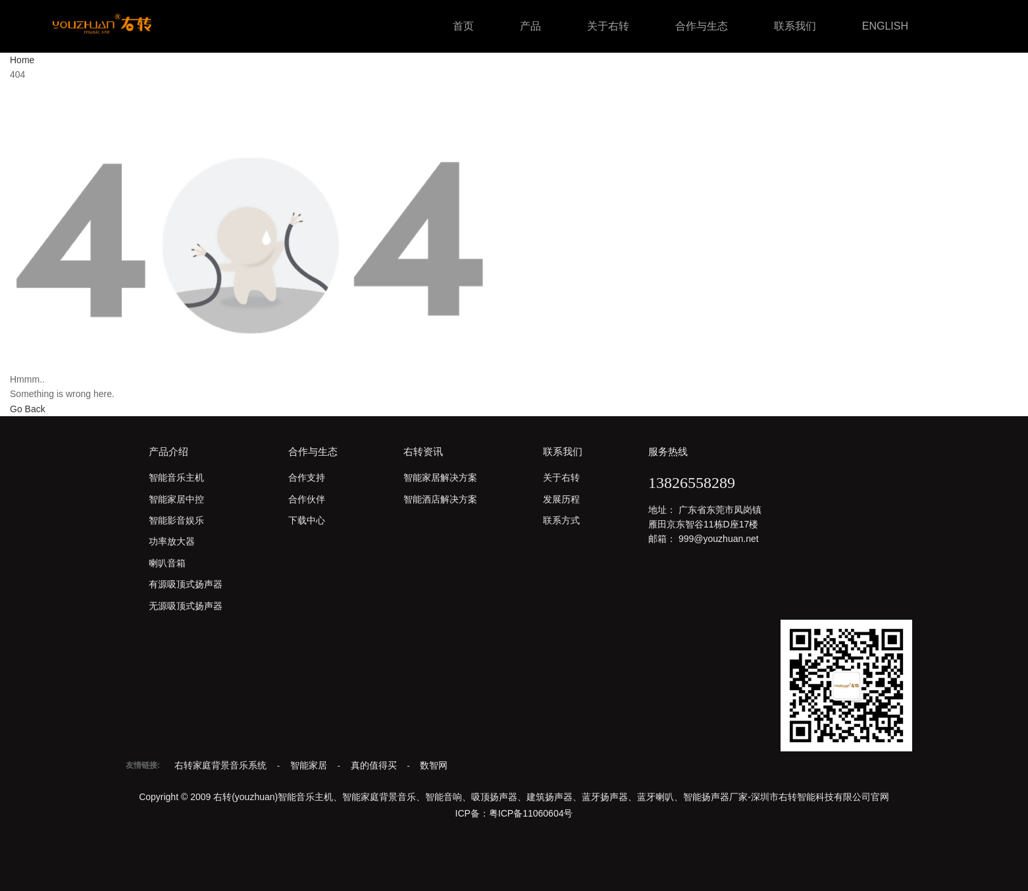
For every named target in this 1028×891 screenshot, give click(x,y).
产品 (530, 26)
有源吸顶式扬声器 (185, 584)
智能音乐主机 (176, 477)
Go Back (27, 409)
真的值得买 (375, 765)
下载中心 (306, 520)
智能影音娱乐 (176, 520)
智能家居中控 (176, 499)
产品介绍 (168, 451)
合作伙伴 (306, 499)
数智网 (434, 765)
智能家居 (310, 765)
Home (22, 60)
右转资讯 (423, 451)
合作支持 (306, 477)
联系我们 (795, 26)
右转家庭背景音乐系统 (221, 765)
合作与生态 (701, 26)
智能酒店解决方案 (440, 499)
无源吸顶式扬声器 (185, 606)
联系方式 (561, 520)
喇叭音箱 (167, 563)
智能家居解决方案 (440, 477)
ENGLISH (885, 26)
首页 (463, 26)
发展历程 (561, 499)
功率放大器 (172, 541)
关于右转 (608, 26)
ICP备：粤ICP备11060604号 (514, 813)
